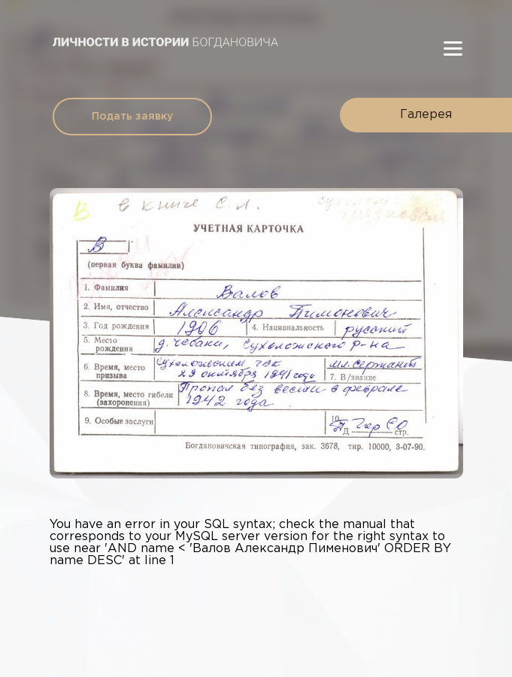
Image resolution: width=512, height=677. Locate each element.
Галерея (426, 114)
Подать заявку (132, 116)
